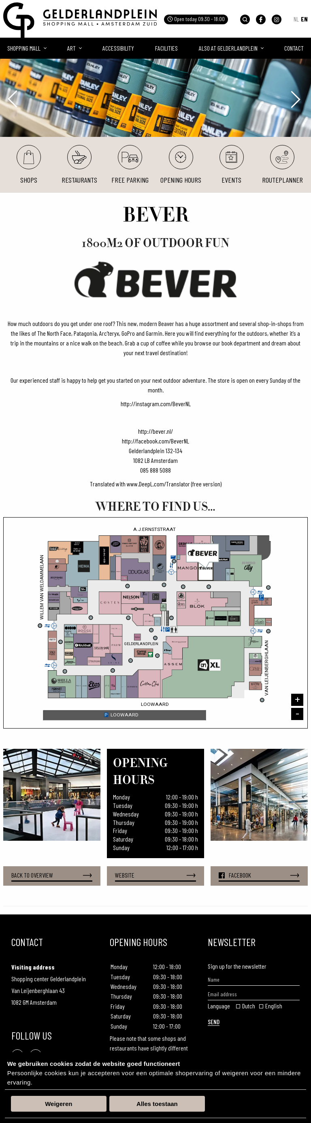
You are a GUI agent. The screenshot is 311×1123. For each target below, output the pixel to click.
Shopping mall (23, 48)
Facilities (166, 48)
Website (155, 875)
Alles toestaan (157, 1103)
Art (71, 48)
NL (296, 19)
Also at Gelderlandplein (228, 48)
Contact (294, 48)
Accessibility (118, 48)
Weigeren (58, 1103)
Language (219, 1006)
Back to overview (51, 875)
